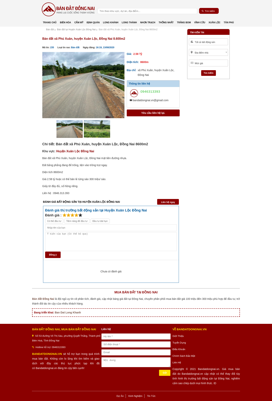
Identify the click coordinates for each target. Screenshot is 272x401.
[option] (83, 85)
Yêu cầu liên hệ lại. (153, 112)
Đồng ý (53, 254)
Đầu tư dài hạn (100, 221)
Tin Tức (151, 396)
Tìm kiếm (208, 10)
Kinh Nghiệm (135, 396)
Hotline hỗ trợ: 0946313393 (50, 347)
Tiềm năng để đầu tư (76, 221)
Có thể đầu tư (54, 221)
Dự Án (120, 396)
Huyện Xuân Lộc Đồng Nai (75, 151)
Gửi (165, 372)
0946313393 (150, 91)
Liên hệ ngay (168, 202)
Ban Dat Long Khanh (68, 312)
